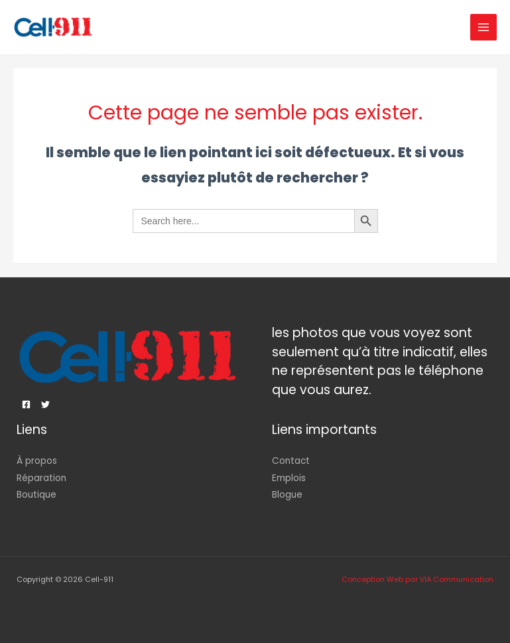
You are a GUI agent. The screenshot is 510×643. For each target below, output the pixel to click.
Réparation (41, 478)
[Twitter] (45, 404)
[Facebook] (26, 404)
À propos (37, 461)
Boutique (36, 494)
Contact (291, 461)
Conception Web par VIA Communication (417, 580)
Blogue (287, 494)
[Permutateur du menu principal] (483, 27)
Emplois (289, 478)
